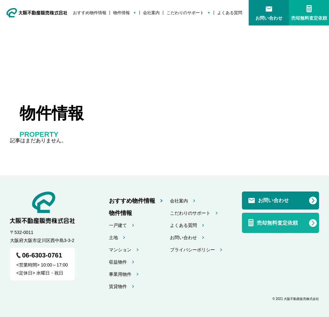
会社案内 (151, 13)
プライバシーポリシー (192, 249)
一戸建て (118, 225)
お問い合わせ (268, 18)
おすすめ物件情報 (89, 13)
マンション (120, 249)
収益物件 (118, 262)
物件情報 (121, 13)
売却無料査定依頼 (309, 18)
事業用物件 (120, 274)
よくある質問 (229, 13)
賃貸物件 (118, 286)
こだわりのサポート (185, 13)
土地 (113, 237)
